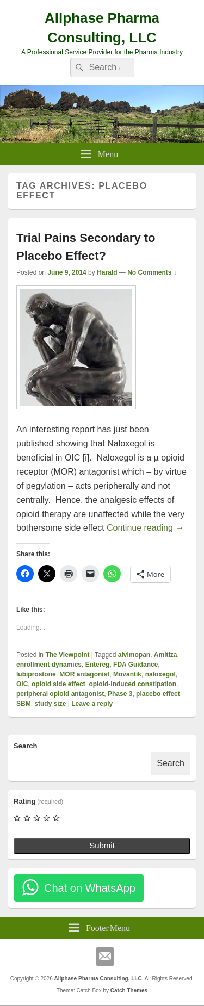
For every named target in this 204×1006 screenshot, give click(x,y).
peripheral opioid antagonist (60, 694)
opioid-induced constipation (132, 684)
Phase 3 (120, 694)
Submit (102, 845)
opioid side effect (58, 684)
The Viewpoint (67, 655)
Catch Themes (128, 990)
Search (25, 746)
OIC (22, 684)
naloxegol (160, 674)
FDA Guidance (135, 664)
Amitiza (165, 655)
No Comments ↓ (152, 272)
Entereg (97, 664)
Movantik (127, 674)
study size (50, 703)
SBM (23, 703)
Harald (107, 272)
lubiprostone (36, 674)
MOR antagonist (84, 674)
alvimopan (134, 655)
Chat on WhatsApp (89, 888)
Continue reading (145, 527)
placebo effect (158, 694)
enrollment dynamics (49, 664)
